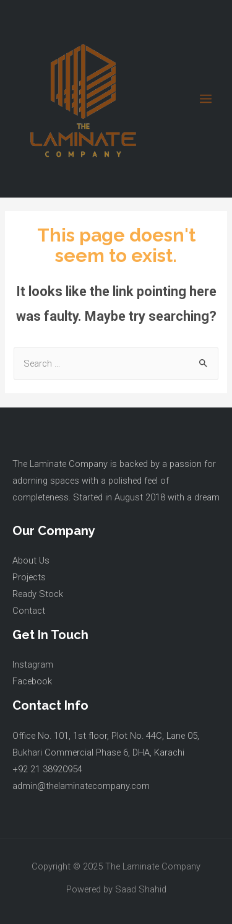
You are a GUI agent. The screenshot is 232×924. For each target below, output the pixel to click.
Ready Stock (37, 593)
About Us (30, 560)
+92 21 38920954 (47, 769)
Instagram (32, 664)
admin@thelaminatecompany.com (81, 785)
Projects (29, 577)
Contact (28, 610)
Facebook (32, 681)
